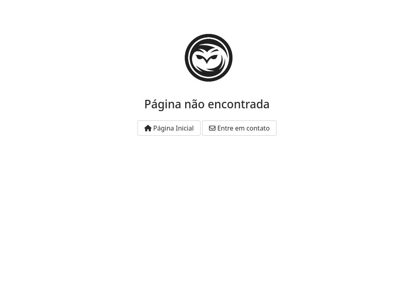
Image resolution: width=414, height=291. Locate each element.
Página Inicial (169, 128)
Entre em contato (239, 128)
